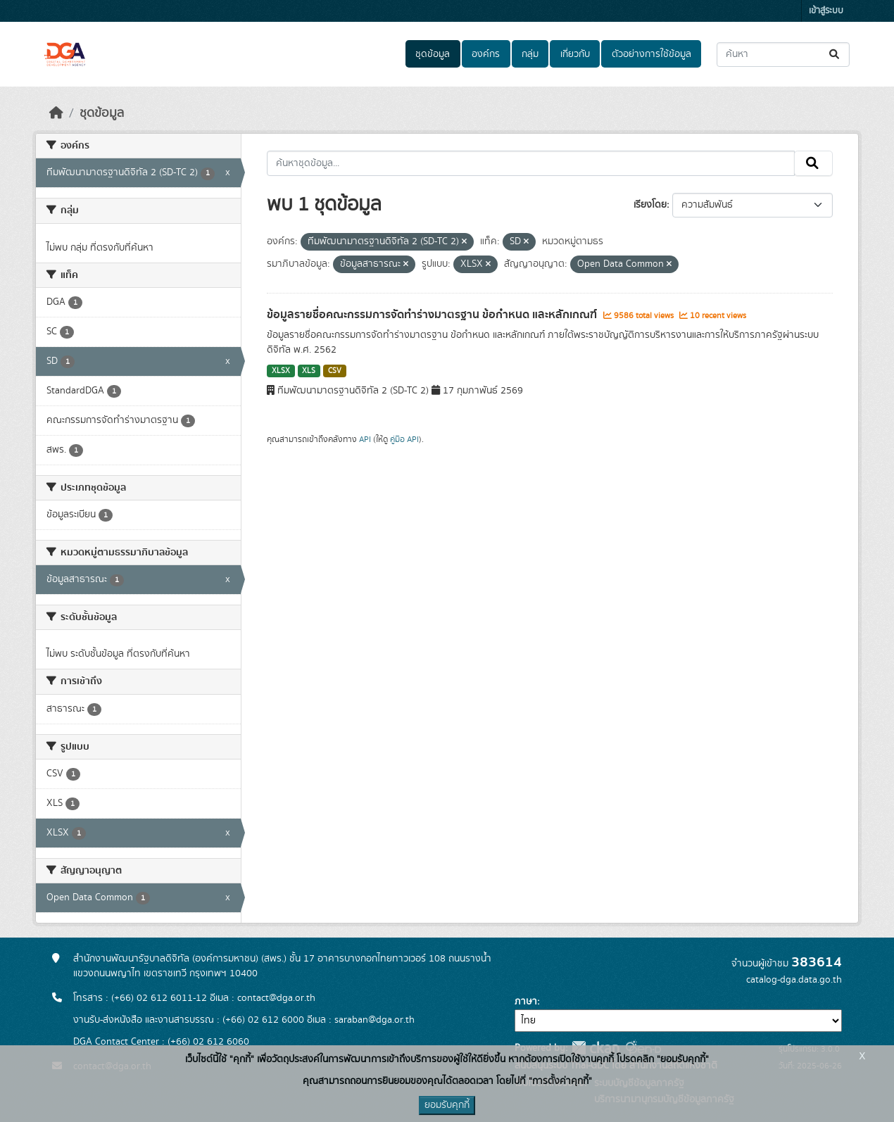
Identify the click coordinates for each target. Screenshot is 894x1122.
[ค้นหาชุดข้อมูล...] (783, 54)
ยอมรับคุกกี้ (447, 1105)
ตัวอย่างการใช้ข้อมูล (651, 54)
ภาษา (526, 1002)
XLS (308, 371)
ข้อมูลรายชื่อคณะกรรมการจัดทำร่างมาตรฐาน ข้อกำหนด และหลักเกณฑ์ (433, 314)
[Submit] (835, 54)
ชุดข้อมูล (432, 54)
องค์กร (486, 54)
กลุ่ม (530, 54)
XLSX (281, 371)
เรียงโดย (650, 205)
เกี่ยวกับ (575, 54)
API (365, 439)
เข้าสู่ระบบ (826, 11)
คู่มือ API (404, 439)
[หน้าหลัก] (56, 113)
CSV (334, 371)
